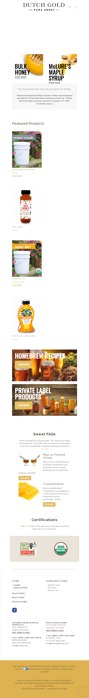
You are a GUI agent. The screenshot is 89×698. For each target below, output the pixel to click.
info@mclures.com (20, 645)
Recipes (52, 587)
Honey (15, 173)
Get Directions (21, 632)
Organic (21, 282)
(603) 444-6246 (19, 640)
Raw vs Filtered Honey (54, 456)
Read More (24, 478)
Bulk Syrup (18, 597)
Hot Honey (17, 227)
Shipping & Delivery (40, 666)
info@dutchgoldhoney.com (57, 643)
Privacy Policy (59, 666)
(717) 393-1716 (53, 638)
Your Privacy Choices (36, 669)
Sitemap (44, 672)
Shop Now (20, 77)
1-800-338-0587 (66, 635)
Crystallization (53, 484)
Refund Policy (20, 666)
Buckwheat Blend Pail (23, 170)
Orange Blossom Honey (24, 336)
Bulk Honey (18, 593)
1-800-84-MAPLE (32, 637)
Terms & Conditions (62, 669)
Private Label (19, 601)
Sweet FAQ (53, 585)
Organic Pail (18, 279)
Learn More (24, 364)
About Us (53, 590)
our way (44, 449)
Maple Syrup (21, 587)
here (27, 526)
